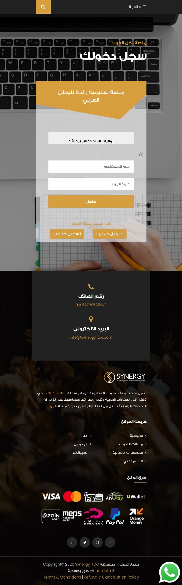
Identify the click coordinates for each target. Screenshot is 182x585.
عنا (87, 435)
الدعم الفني (135, 461)
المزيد (51, 405)
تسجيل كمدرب (109, 234)
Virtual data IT (102, 570)
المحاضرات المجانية (129, 452)
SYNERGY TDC (55, 392)
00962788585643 (91, 304)
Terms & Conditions (62, 577)
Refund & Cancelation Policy (111, 577)
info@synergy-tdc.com (91, 337)
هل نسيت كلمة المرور (91, 223)
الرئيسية (138, 435)
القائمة (137, 6)
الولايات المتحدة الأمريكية (92, 140)
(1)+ (141, 155)
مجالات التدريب (132, 444)
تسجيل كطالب (67, 234)
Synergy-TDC (87, 564)
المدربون (82, 444)
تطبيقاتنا (82, 452)
